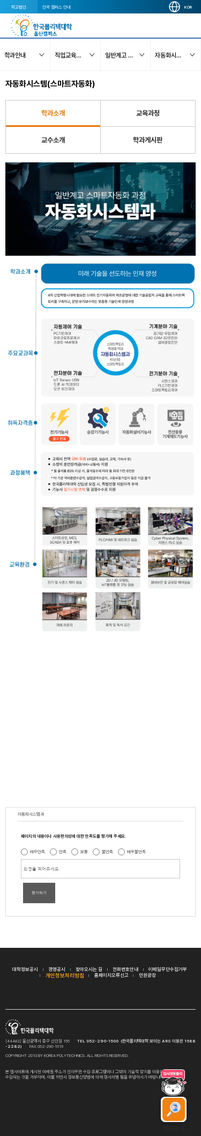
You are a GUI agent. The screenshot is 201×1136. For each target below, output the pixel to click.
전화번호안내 (125, 969)
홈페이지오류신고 (111, 975)
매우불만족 (136, 851)
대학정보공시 (25, 969)
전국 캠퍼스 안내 (56, 7)
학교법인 (18, 7)
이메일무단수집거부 (167, 969)
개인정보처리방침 (65, 975)
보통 (84, 851)
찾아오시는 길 (89, 969)
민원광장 (147, 975)
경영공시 (56, 969)
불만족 (107, 851)
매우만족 (37, 851)
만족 (62, 851)
